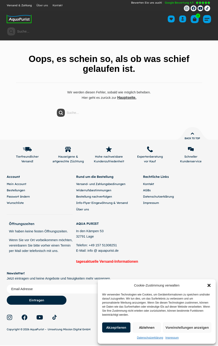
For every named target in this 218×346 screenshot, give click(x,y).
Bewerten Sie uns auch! (146, 2)
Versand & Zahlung (19, 5)
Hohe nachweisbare (109, 157)
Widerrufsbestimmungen (93, 191)
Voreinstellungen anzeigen (187, 327)
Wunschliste (15, 203)
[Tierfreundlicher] (27, 149)
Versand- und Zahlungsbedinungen (101, 185)
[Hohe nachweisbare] (109, 149)
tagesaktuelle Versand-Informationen (105, 262)
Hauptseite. (127, 97)
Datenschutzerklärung (150, 337)
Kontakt (58, 5)
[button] (209, 285)
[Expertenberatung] (150, 149)
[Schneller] (190, 149)
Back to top (192, 138)
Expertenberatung (150, 157)
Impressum (172, 337)
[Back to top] (192, 133)
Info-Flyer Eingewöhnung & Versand (102, 203)
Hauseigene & (68, 157)
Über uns (42, 5)
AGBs (147, 191)
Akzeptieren (116, 327)
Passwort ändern (18, 197)
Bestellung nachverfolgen (94, 197)
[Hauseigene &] (68, 149)
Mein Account (16, 185)
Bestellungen (16, 191)
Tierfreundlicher (27, 157)
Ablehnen (146, 327)
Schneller (190, 157)
